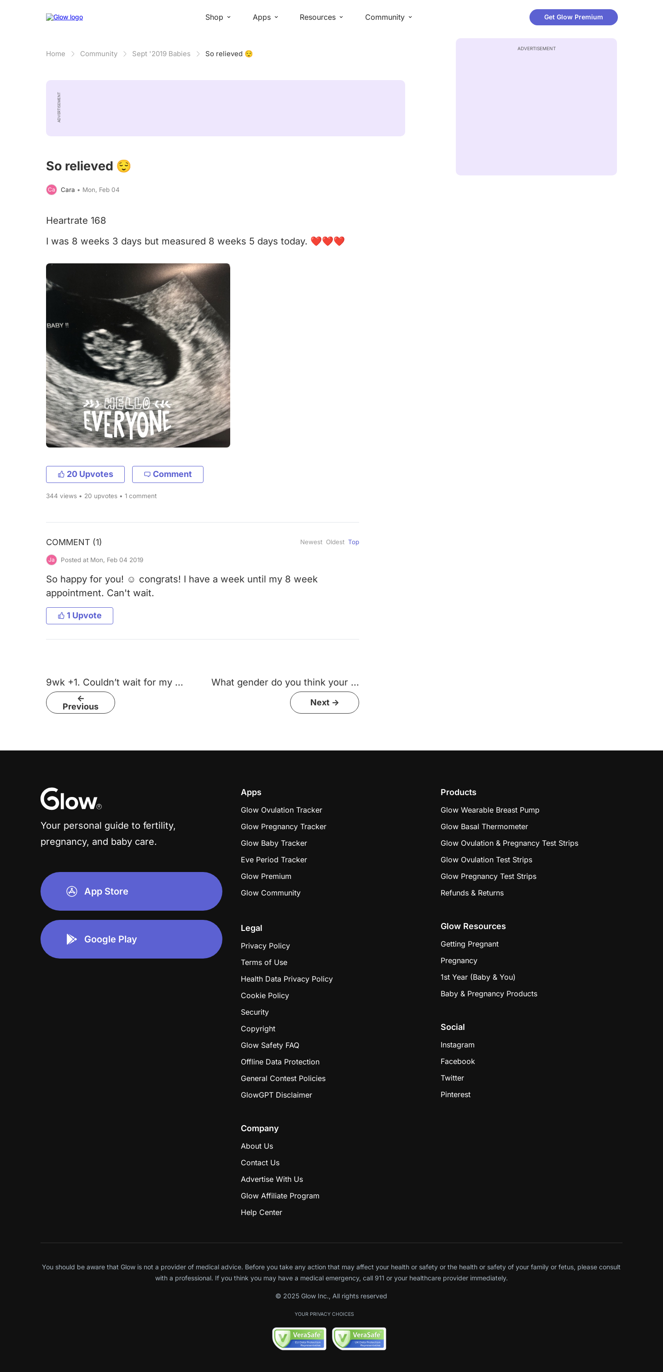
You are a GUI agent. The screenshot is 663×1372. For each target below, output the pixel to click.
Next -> (324, 702)
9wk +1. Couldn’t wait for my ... (114, 682)
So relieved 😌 (229, 53)
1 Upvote (80, 615)
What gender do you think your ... (285, 682)
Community (98, 53)
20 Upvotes (85, 474)
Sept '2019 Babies (161, 53)
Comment (168, 474)
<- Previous (81, 702)
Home (55, 53)
